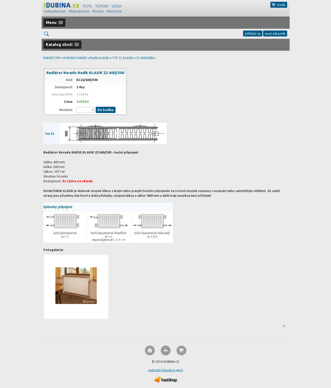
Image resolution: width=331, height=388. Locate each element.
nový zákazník (275, 33)
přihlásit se (253, 33)
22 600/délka (145, 58)
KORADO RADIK (75, 58)
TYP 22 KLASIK (122, 58)
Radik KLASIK (99, 58)
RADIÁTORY (52, 58)
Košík (281, 4)
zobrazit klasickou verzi (165, 370)
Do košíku (105, 110)
